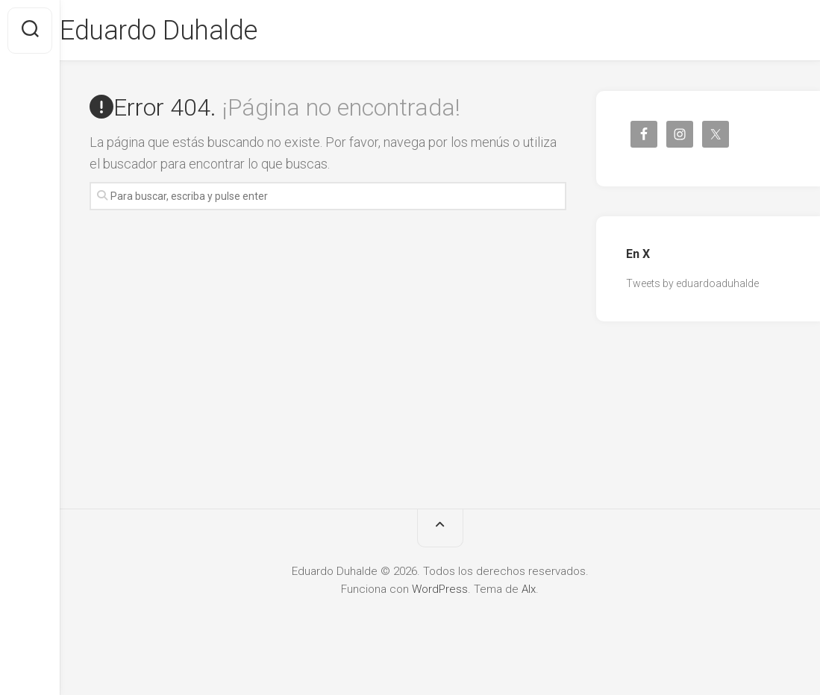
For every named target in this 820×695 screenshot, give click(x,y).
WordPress (440, 589)
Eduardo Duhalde (188, 30)
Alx (529, 589)
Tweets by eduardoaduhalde (692, 283)
